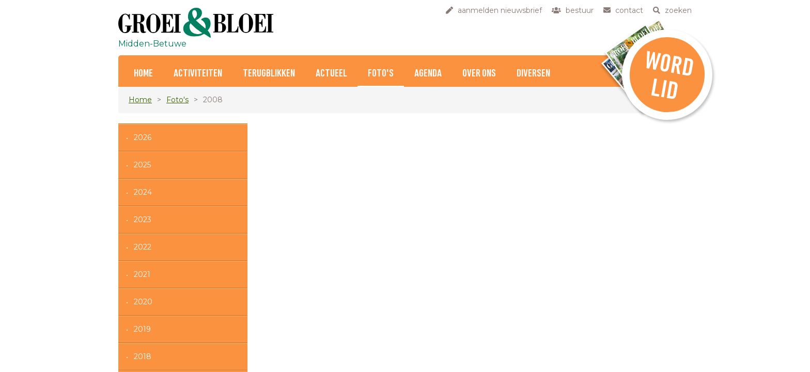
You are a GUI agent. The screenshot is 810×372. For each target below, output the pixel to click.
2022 (142, 247)
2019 (142, 329)
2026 (142, 137)
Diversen (533, 73)
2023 (142, 219)
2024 (143, 192)
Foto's (381, 73)
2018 (142, 356)
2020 (143, 301)
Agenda (428, 73)
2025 (142, 164)
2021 (142, 274)
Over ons (479, 73)
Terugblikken (269, 73)
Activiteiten (198, 73)
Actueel (331, 73)
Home (143, 73)
